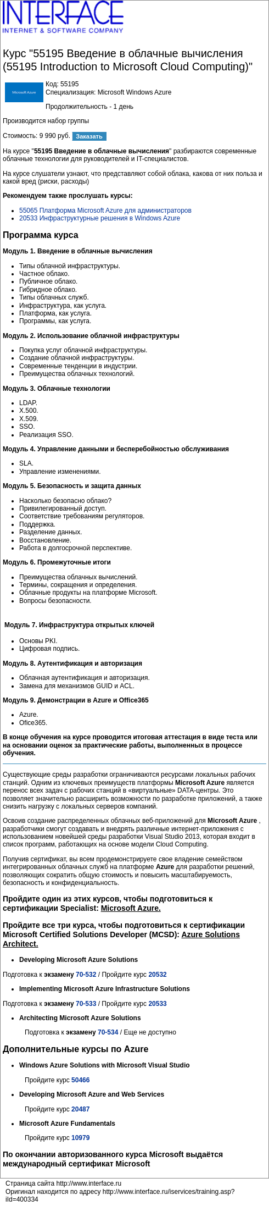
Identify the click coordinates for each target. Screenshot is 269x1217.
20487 (80, 1109)
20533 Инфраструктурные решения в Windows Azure (99, 218)
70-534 (108, 1032)
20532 (157, 974)
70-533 (87, 1004)
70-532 (86, 974)
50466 (80, 1080)
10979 (80, 1138)
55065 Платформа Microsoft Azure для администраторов (105, 210)
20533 (157, 1004)
